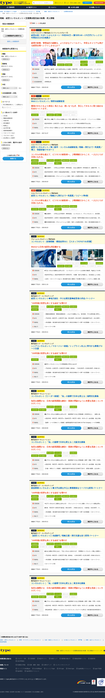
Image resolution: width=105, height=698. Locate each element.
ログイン (87, 3)
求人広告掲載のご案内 (38, 691)
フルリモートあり (8, 135)
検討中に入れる (93, 87)
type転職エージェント (84, 668)
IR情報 (7, 691)
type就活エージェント (33, 671)
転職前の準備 (21, 665)
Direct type (71, 668)
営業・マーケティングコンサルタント (30, 640)
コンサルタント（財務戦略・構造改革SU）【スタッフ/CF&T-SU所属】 (62, 242)
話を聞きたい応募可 (9, 138)
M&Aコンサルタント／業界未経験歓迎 (47, 101)
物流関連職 (3, 642)
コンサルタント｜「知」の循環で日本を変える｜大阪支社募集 (58, 442)
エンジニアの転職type (24, 668)
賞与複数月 (6, 123)
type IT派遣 (98, 668)
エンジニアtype (50, 668)
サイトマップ (60, 2)
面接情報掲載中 (7, 130)
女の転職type (38, 668)
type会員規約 (28, 691)
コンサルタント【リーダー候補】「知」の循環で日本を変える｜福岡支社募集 (65, 396)
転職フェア (54, 658)
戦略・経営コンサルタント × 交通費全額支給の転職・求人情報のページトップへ (79, 650)
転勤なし (6, 125)
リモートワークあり (9, 133)
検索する (13, 158)
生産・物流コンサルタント (52, 640)
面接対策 (92, 658)
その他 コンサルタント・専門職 (73, 640)
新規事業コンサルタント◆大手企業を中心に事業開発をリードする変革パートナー (66, 488)
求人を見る (71, 87)
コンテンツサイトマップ (62, 665)
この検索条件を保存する (13, 36)
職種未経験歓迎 (7, 118)
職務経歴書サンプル (80, 658)
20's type (61, 668)
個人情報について (19, 691)
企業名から (19, 104)
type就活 (20, 671)
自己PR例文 (21, 661)
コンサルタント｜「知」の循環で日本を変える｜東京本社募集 (58, 583)
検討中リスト (43, 658)
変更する (5, 59)
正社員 (5, 116)
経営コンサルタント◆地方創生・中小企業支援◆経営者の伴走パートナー (63, 298)
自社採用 (12, 691)
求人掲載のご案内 (76, 2)
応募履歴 (32, 658)
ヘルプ (67, 2)
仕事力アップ (47, 665)
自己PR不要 (6, 128)
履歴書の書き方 (65, 658)
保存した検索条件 (13, 41)
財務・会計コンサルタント (93, 640)
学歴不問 (6, 120)
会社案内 (2, 691)
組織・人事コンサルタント (8, 640)
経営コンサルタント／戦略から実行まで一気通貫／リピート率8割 (59, 196)
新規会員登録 (99, 3)
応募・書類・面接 (34, 665)
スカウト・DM (22, 658)
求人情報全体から (8, 104)
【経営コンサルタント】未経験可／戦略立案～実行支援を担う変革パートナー (65, 536)
